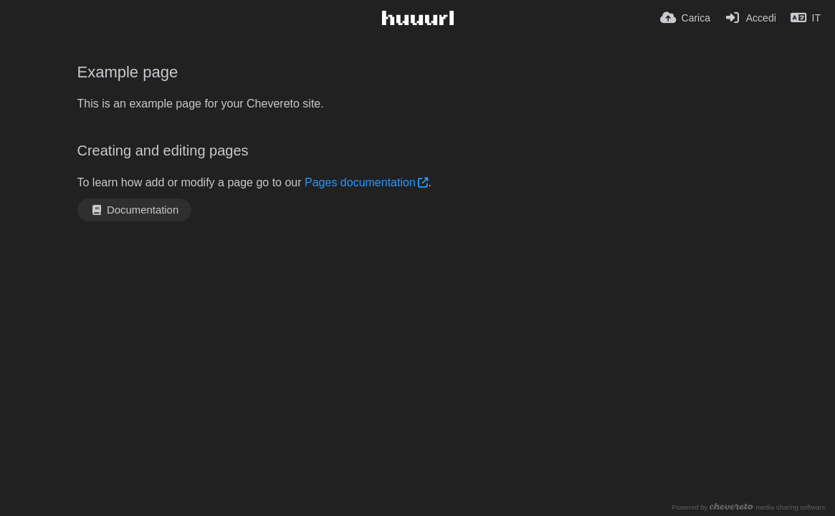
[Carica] (685, 18)
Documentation (134, 210)
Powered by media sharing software (749, 507)
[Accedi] (750, 18)
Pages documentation (360, 182)
